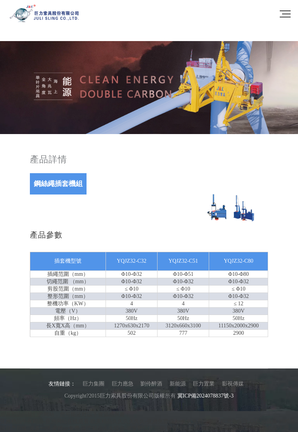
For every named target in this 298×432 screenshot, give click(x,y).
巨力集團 (93, 384)
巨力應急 (122, 384)
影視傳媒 (233, 384)
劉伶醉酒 (151, 384)
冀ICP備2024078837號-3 (205, 396)
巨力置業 (204, 384)
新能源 (178, 384)
